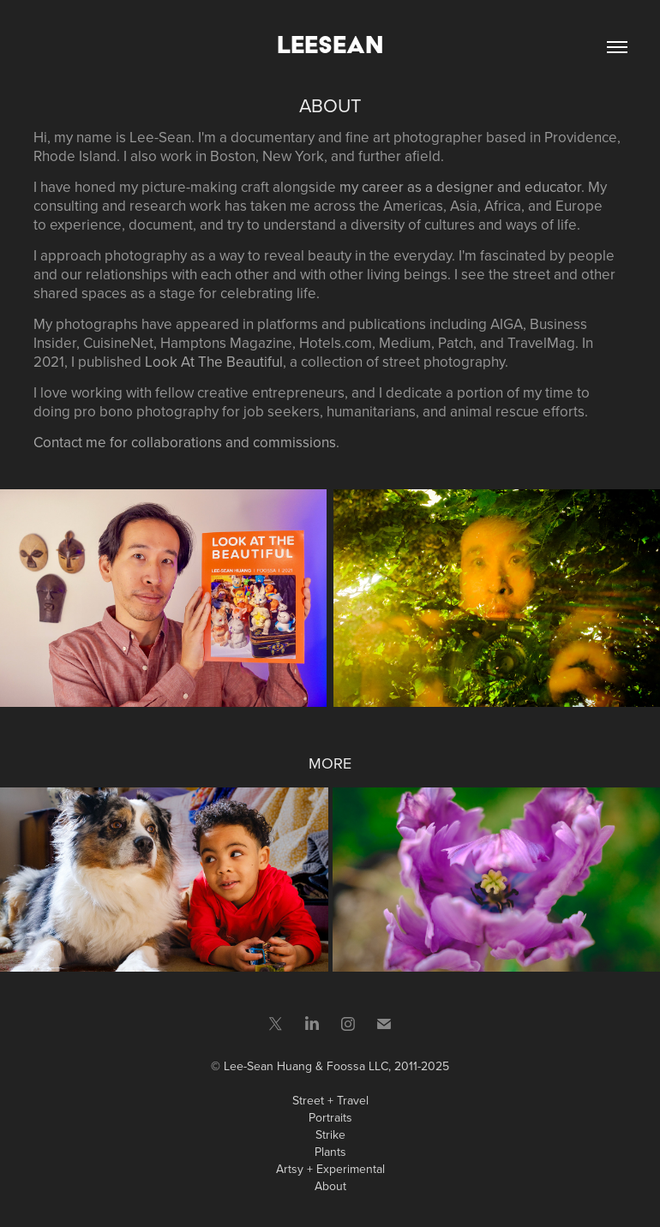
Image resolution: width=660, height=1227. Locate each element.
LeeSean (330, 44)
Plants (330, 1151)
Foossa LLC (357, 1065)
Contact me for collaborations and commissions (184, 442)
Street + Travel (330, 1100)
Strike (330, 1134)
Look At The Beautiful (214, 361)
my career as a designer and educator (460, 187)
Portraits (330, 1117)
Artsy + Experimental (330, 1168)
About (330, 1185)
